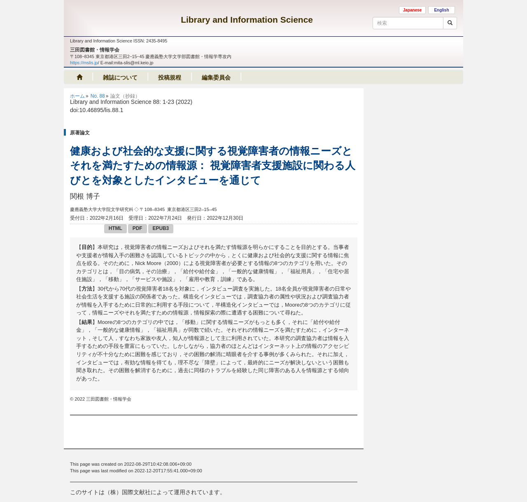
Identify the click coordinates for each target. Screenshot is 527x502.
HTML (115, 228)
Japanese (412, 10)
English (441, 10)
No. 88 (98, 96)
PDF (137, 228)
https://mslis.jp (84, 62)
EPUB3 (161, 228)
